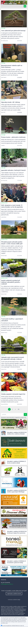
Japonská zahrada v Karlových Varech (13, 170)
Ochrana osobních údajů (14, 599)
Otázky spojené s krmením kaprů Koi (13, 394)
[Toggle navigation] (25, 6)
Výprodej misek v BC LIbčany (10, 102)
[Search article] (12, 414)
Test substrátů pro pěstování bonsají (13, 30)
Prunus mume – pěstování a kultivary (13, 137)
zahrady (3, 168)
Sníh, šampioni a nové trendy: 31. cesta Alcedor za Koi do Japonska (12, 206)
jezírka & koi (4, 203)
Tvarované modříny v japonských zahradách (12, 319)
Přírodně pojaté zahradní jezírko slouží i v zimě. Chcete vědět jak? (12, 242)
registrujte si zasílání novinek (14, 593)
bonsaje (3, 28)
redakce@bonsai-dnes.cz (7, 584)
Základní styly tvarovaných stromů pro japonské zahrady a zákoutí (12, 358)
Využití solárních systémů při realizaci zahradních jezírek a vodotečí (10, 282)
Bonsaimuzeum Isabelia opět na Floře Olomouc (11, 66)
